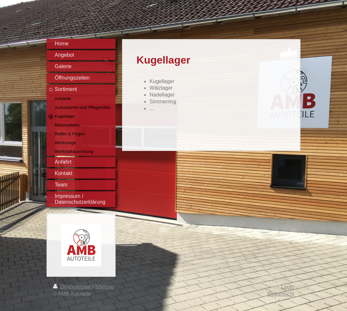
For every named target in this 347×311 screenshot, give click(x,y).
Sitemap (104, 286)
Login (287, 286)
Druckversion (72, 286)
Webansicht (280, 294)
